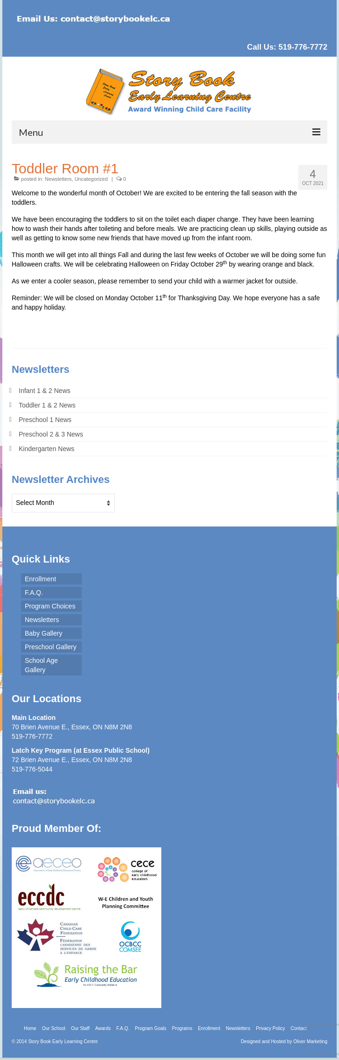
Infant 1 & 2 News (45, 390)
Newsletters (58, 179)
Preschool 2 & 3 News (51, 434)
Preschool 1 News (45, 419)
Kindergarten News (46, 448)
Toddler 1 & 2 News (47, 405)
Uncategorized (91, 179)
